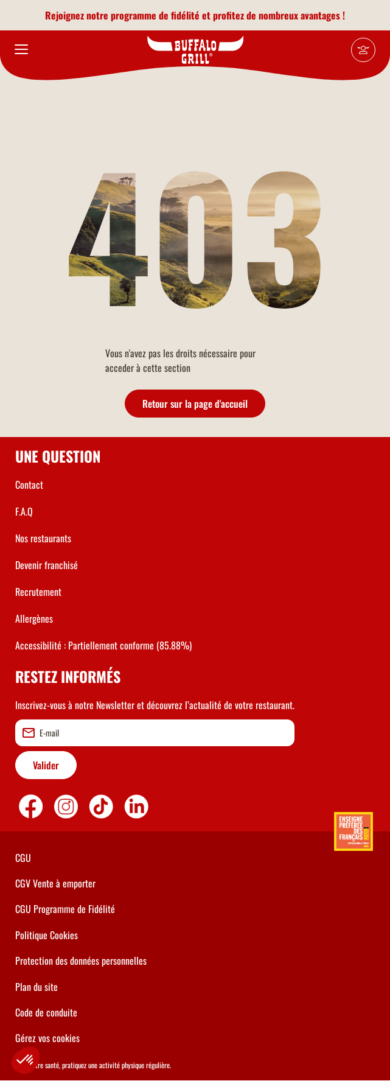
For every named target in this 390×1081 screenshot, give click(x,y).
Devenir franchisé (46, 565)
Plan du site (36, 986)
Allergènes (34, 618)
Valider (46, 765)
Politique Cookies (46, 935)
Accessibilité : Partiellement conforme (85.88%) (103, 645)
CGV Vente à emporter (55, 883)
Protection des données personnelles (81, 960)
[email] (154, 732)
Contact (29, 484)
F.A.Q (24, 511)
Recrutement (38, 591)
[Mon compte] (363, 50)
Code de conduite (46, 1012)
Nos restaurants (43, 538)
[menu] (21, 50)
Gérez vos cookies (47, 1037)
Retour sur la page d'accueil (195, 403)
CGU (23, 857)
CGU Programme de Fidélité (65, 908)
